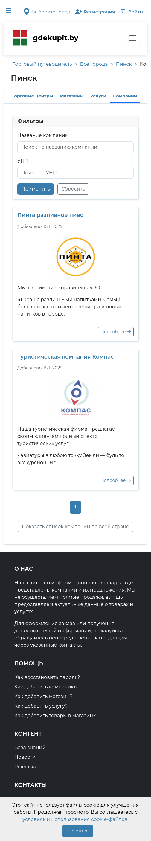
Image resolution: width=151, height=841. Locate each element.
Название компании (42, 135)
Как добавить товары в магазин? (55, 715)
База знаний (30, 747)
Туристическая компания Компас (65, 357)
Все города (94, 64)
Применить (35, 189)
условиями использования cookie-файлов (74, 819)
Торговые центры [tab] (32, 96)
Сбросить (73, 189)
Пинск (124, 64)
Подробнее (115, 331)
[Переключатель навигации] (132, 38)
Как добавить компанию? (46, 687)
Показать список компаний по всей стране (75, 526)
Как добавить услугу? (41, 706)
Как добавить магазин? (43, 696)
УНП (22, 161)
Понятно (77, 831)
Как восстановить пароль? (47, 677)
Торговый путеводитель (42, 64)
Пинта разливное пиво (50, 215)
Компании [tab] (125, 96)
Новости (25, 757)
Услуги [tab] (98, 96)
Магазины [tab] (71, 96)
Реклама (25, 767)
